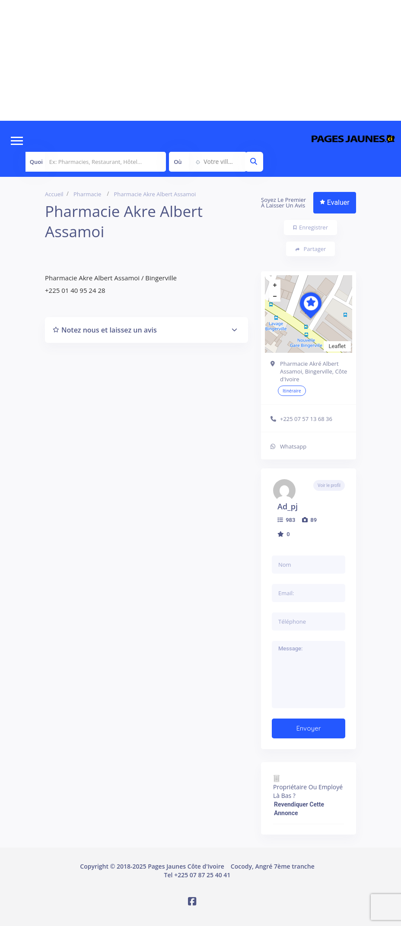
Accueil (54, 194)
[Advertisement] (200, 60)
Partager (311, 249)
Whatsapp (293, 446)
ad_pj (287, 506)
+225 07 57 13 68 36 (306, 419)
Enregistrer (310, 227)
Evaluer (335, 202)
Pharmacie (87, 194)
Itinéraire (292, 391)
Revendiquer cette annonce (299, 808)
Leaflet (337, 346)
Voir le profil (329, 485)
